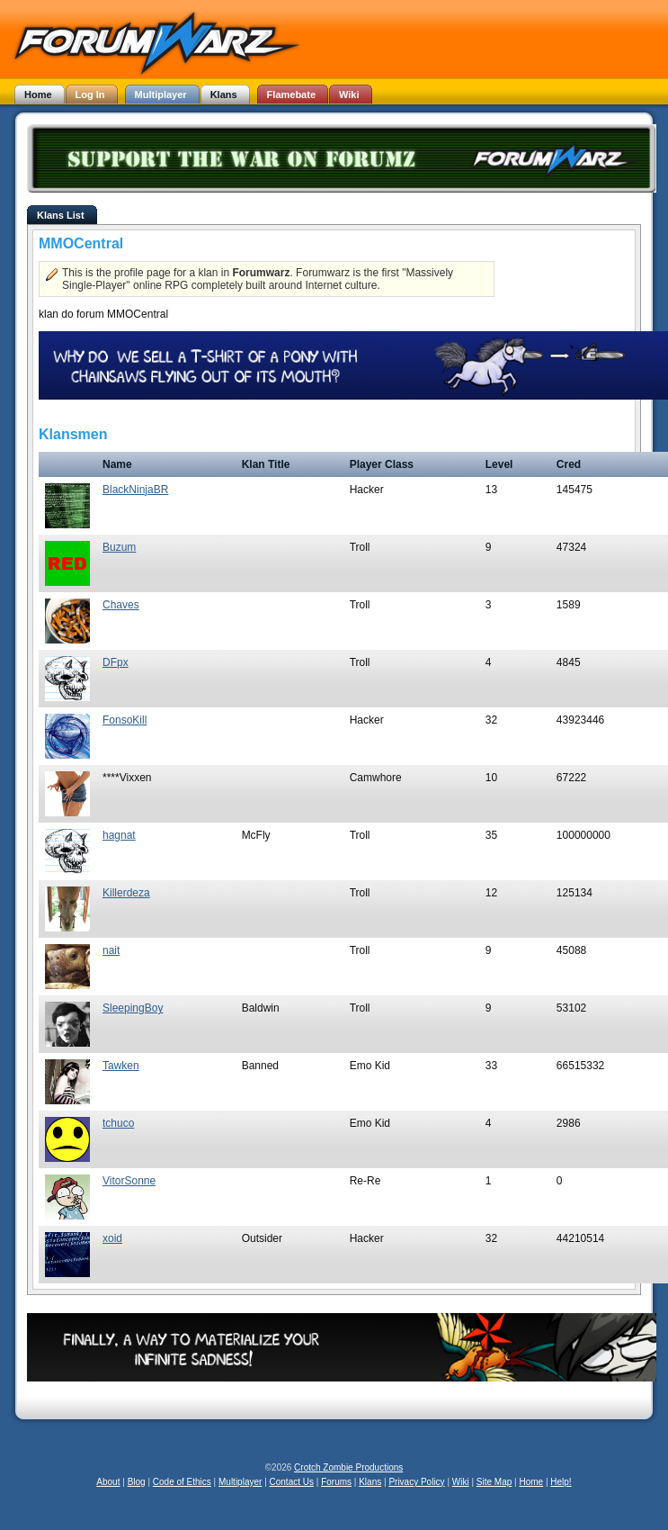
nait (111, 950)
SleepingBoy (132, 1008)
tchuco (118, 1123)
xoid (112, 1238)
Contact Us (292, 1482)
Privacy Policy (416, 1482)
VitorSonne (129, 1180)
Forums (336, 1482)
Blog (137, 1482)
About (108, 1482)
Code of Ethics (182, 1482)
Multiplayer (240, 1482)
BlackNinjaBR (135, 489)
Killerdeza (126, 892)
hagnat (119, 835)
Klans (370, 1482)
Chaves (120, 604)
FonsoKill (124, 720)
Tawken (120, 1065)
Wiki (460, 1482)
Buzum (119, 547)
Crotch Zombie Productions (348, 1467)
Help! (560, 1482)
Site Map (494, 1482)
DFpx (115, 662)
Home (531, 1482)
